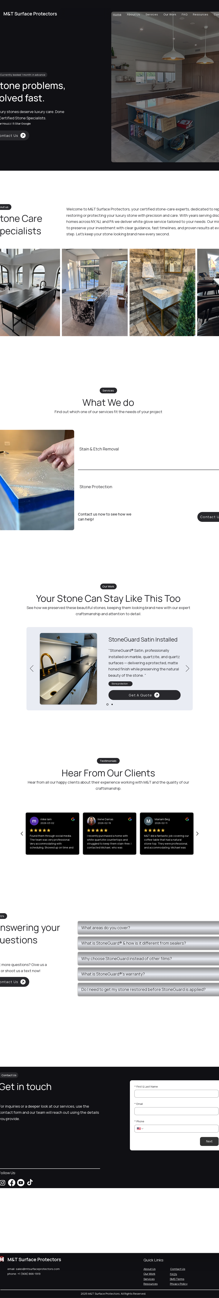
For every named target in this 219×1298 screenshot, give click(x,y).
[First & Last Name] (175, 1093)
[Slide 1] (107, 704)
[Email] (175, 1111)
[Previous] (31, 668)
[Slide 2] (112, 704)
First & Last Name (146, 1086)
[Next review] (197, 833)
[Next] (187, 668)
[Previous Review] (22, 833)
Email (138, 1104)
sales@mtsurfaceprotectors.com (38, 1269)
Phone (139, 1121)
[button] (68, 668)
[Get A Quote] (144, 695)
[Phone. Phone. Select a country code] (140, 1128)
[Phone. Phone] (180, 1128)
